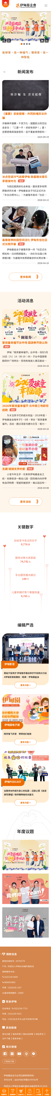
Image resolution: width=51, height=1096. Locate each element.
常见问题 (7, 1034)
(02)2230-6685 (10, 976)
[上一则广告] (4, 41)
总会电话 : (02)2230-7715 (15, 1008)
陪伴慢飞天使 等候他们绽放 (17, 733)
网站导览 (40, 1034)
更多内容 (25, 685)
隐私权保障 (29, 1034)
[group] (25, 26)
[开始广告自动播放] (42, 41)
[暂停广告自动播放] (47, 41)
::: (4, 71)
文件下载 (7, 1038)
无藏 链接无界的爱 (18, 469)
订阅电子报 (9, 1061)
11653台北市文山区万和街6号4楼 (23, 1019)
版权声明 (17, 1034)
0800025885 (8, 982)
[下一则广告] (9, 41)
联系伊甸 (17, 1038)
